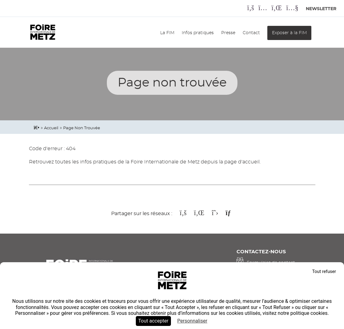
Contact (251, 32)
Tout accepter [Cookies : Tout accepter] (153, 321)
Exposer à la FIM (289, 32)
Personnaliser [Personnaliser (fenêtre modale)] (192, 321)
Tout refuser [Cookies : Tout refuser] (324, 271)
